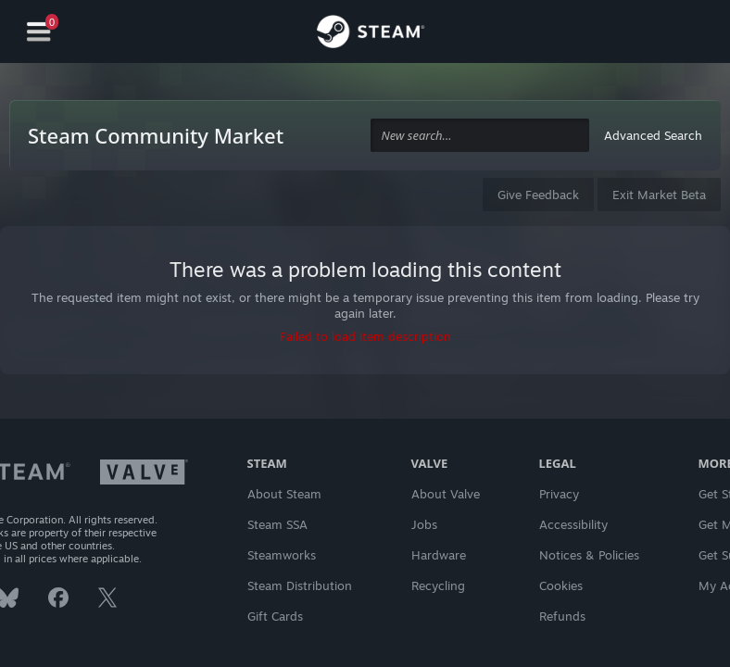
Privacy (559, 493)
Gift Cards (275, 616)
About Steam (284, 493)
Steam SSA (277, 524)
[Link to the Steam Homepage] (371, 34)
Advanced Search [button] (653, 135)
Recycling (438, 585)
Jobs (424, 524)
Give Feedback (538, 194)
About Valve (445, 493)
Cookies (561, 585)
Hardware (438, 554)
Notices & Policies (589, 554)
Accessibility (573, 524)
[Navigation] (39, 32)
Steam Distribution (299, 585)
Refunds (562, 616)
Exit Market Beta (659, 194)
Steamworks (281, 554)
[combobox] (480, 136)
